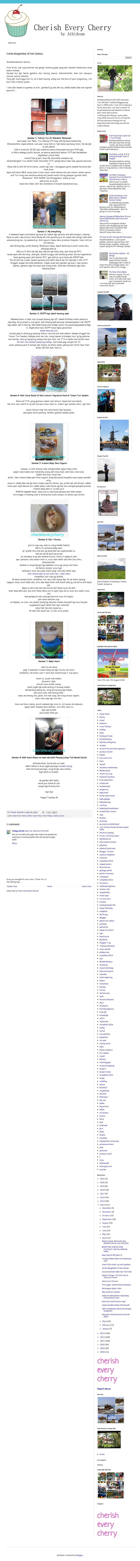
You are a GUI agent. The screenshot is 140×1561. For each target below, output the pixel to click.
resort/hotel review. (108, 811)
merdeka (103, 1138)
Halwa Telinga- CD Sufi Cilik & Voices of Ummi (115, 1276)
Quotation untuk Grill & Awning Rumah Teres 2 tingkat (119, 156)
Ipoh (101, 996)
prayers (103, 1068)
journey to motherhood (109, 824)
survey (102, 990)
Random (103, 723)
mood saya (104, 895)
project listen (105, 1071)
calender (103, 974)
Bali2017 (103, 1087)
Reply (14, 843)
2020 (102, 1182)
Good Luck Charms (110, 1281)
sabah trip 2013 (106, 930)
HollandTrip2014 (107, 776)
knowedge (104, 1015)
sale (101, 933)
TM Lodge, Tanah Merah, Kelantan (116, 1284)
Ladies (102, 1027)
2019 (102, 1186)
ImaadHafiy (104, 1090)
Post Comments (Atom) (28, 890)
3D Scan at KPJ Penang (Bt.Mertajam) (116, 237)
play (101, 1147)
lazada (102, 1134)
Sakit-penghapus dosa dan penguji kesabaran (116, 1309)
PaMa (102, 1103)
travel (102, 720)
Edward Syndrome (107, 848)
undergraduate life (107, 905)
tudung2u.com (106, 1166)
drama (102, 1116)
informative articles (108, 842)
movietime (104, 983)
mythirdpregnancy (107, 886)
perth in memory (107, 873)
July (104, 1226)
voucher (103, 1169)
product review (106, 751)
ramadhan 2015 (106, 1075)
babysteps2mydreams (109, 808)
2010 (102, 1344)
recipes (103, 745)
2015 (102, 1201)
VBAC (102, 1109)
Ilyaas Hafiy (37, 815)
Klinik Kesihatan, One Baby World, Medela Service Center (118, 197)
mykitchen (104, 1021)
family (24, 815)
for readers (104, 1053)
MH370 (103, 1093)
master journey (58, 815)
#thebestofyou (106, 961)
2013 (102, 1333)
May (104, 1234)
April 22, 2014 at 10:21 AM (37, 830)
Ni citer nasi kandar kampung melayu (34, 342)
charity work (105, 1043)
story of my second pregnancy (112, 748)
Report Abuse (104, 1388)
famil (102, 1119)
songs (102, 1078)
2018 (102, 1189)
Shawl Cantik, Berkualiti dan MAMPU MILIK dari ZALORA (115, 1242)
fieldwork (104, 1005)
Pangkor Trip (105, 942)
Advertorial (104, 936)
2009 (102, 1348)
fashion (103, 817)
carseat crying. (66, 766)
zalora (102, 1084)
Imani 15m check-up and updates (116, 1264)
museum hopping (107, 1065)
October (106, 1215)
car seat (103, 1040)
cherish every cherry (108, 1370)
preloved (103, 1150)
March (105, 1321)
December (106, 1208)
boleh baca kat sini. (49, 330)
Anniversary (105, 993)
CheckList (104, 964)
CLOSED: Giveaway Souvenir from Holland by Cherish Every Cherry (120, 177)
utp (101, 958)
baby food (17, 815)
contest (103, 901)
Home (49, 886)
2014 (102, 1204)
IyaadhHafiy (105, 892)
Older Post (86, 886)
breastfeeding (105, 739)
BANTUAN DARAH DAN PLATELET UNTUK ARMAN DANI (114, 1249)
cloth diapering (106, 977)
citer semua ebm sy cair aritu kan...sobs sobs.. (49, 573)
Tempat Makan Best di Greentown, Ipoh (117, 1259)
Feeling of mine (106, 736)
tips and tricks (106, 758)
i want (102, 1056)
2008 (102, 1352)
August (105, 1223)
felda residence (106, 1049)
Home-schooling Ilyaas (109, 835)
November (107, 1211)
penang (103, 986)
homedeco (104, 883)
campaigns (104, 876)
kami (102, 761)
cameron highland (107, 854)
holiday (103, 729)
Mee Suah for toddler (111, 1292)
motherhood (105, 786)
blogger (103, 917)
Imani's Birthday (106, 968)
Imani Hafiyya (47, 815)
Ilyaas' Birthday (106, 908)
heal (101, 1122)
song (102, 1160)
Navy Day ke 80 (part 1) (112, 1255)
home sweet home (107, 795)
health (29, 815)
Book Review (105, 867)
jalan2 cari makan (107, 920)
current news (105, 898)
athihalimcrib (105, 838)
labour (102, 980)
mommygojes (105, 1062)
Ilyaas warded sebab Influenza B (115, 1305)
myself (102, 764)
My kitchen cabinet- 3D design (119, 254)
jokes (102, 1131)
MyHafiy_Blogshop (108, 742)
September (107, 1219)
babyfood (104, 1037)
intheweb (103, 1125)
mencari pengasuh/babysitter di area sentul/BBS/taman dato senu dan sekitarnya (115, 218)
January (105, 1328)
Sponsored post (106, 971)
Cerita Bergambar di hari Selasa (115, 1268)
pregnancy (104, 789)
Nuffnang (104, 914)
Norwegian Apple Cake (111, 1288)
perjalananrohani (107, 1144)
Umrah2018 (105, 1034)
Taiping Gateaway (107, 945)
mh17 (102, 1018)
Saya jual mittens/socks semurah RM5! (116, 1315)
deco (102, 1002)
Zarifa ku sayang (107, 832)
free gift (103, 1012)
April (104, 1237)
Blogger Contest (107, 851)
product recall (106, 1153)
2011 (102, 1340)
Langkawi (103, 911)
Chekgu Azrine (18, 830)
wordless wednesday (108, 767)
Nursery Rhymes (107, 999)
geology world (106, 870)
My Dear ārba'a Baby (118, 271)
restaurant (104, 783)
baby (102, 732)
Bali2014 (103, 939)
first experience (106, 780)
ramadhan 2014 (106, 860)
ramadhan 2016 (106, 1024)
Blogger (79, 1555)
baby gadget (105, 799)
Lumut (102, 1030)
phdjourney (104, 952)
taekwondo (104, 1163)
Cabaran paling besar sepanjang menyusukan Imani (115, 1296)
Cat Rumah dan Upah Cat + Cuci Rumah (120, 136)
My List (103, 1100)
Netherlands (105, 770)
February (106, 1325)
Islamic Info (105, 889)
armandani (104, 1112)
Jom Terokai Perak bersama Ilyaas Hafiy (114, 828)
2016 (102, 1197)
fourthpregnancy (107, 1008)
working (103, 805)
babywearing (105, 802)
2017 (102, 1193)
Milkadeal (104, 1097)
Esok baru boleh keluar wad (113, 1301)
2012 (102, 1337)
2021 (102, 1178)
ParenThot (104, 1106)
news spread (105, 949)
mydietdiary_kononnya (109, 1141)
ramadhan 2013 (106, 955)
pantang (103, 923)
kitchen (103, 1059)
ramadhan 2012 (106, 879)
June (104, 1230)
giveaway (103, 821)
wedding (103, 1081)
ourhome (103, 857)
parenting (104, 927)
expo (102, 1046)
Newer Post (12, 886)
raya (101, 814)
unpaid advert (105, 864)
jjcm (101, 1128)
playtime (103, 845)
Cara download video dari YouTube (117, 1271)
